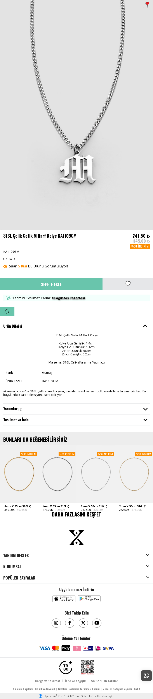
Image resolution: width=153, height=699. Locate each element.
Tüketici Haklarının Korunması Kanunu (79, 689)
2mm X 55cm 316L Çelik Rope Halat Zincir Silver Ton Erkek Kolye (95, 506)
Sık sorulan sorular (104, 680)
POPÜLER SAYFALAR (19, 578)
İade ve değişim (76, 680)
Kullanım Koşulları (23, 689)
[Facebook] (69, 623)
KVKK (137, 689)
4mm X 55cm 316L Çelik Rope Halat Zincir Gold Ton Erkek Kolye (19, 506)
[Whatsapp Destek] (146, 675)
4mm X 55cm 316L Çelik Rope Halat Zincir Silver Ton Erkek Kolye (57, 506)
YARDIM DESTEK (16, 555)
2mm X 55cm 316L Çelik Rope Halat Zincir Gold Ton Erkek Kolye (134, 506)
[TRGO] (65, 667)
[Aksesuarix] (76, 537)
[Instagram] (56, 623)
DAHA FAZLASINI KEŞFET (76, 514)
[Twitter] (83, 623)
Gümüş (47, 373)
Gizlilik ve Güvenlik (45, 689)
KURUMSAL (12, 567)
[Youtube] (96, 623)
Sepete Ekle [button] (51, 284)
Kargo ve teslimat (47, 680)
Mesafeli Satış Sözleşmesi (117, 689)
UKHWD (9, 258)
